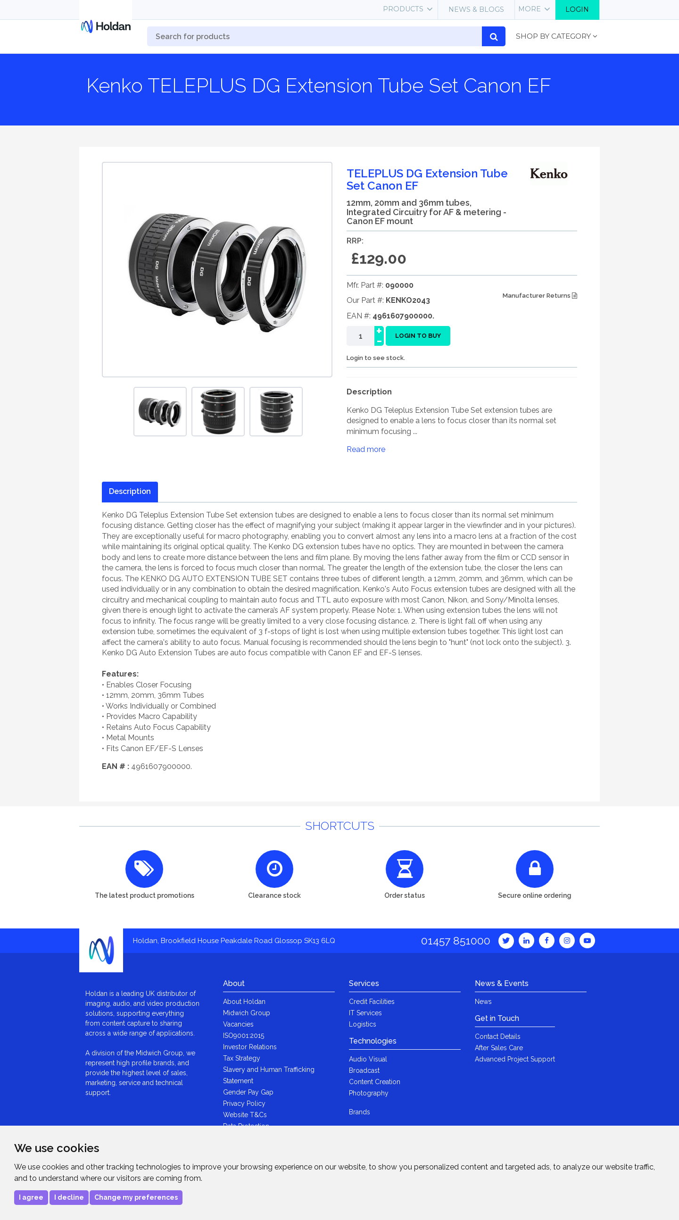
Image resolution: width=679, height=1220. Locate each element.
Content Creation (374, 1082)
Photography (369, 1093)
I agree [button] (31, 1197)
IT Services (365, 1013)
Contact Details (498, 1036)
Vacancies (238, 1024)
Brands (359, 1112)
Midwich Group (246, 1013)
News (483, 1001)
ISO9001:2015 (243, 1035)
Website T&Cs (245, 1115)
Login (577, 9)
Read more (366, 449)
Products (403, 9)
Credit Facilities (372, 1001)
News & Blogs (476, 9)
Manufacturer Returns (540, 295)
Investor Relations (250, 1047)
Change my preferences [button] (136, 1197)
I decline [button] (69, 1197)
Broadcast (364, 1070)
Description (130, 491)
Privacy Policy (244, 1103)
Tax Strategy (241, 1058)
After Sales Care (499, 1048)
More (529, 9)
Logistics (362, 1024)
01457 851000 (455, 940)
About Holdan (244, 1001)
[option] (160, 411)
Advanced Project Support (515, 1059)
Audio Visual (368, 1059)
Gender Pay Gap (248, 1092)
